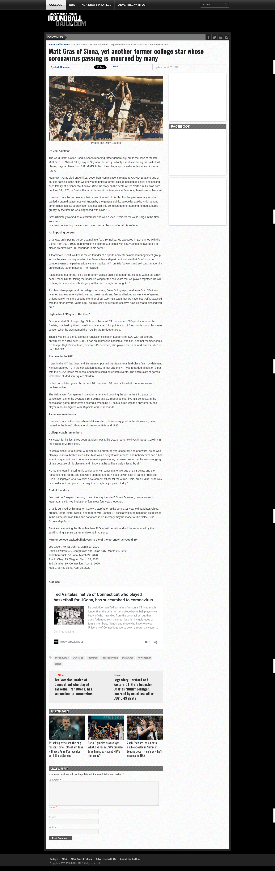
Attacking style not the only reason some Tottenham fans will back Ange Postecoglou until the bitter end (66, 749)
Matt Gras (127, 657)
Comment (55, 780)
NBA (72, 4)
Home (52, 44)
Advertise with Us (132, 4)
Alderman (63, 44)
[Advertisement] (159, 21)
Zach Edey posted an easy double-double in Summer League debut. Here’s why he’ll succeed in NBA (144, 749)
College (55, 4)
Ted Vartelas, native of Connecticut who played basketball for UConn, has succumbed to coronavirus (73, 686)
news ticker (144, 657)
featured (93, 657)
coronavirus (62, 657)
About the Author (63, 14)
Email (52, 822)
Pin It (115, 66)
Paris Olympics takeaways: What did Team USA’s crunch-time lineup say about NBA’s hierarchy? (105, 749)
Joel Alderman (62, 67)
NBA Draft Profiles (96, 4)
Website (53, 832)
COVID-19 (78, 657)
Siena (58, 663)
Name (53, 811)
